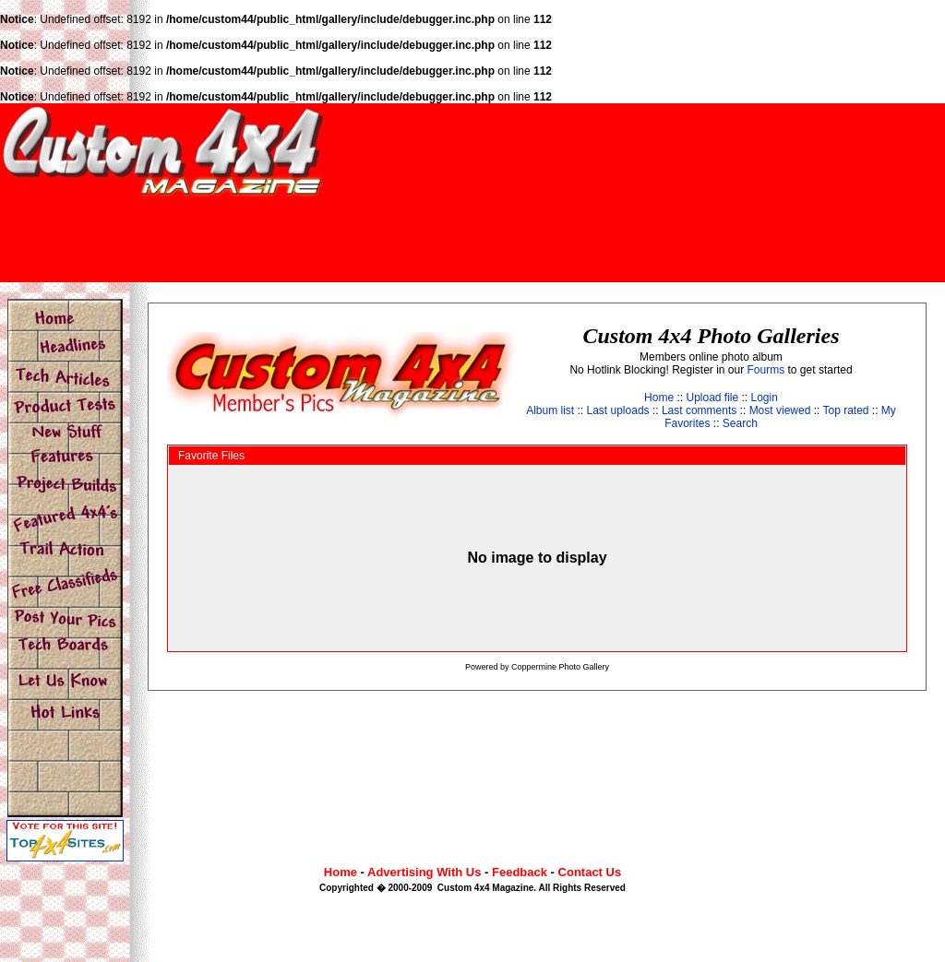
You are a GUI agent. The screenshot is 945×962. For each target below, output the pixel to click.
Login (764, 397)
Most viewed (780, 410)
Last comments (699, 410)
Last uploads (618, 410)
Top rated (845, 410)
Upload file (712, 397)
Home (659, 397)
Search (740, 423)
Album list (550, 410)
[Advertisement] (609, 238)
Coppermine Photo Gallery (560, 666)
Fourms (766, 369)
